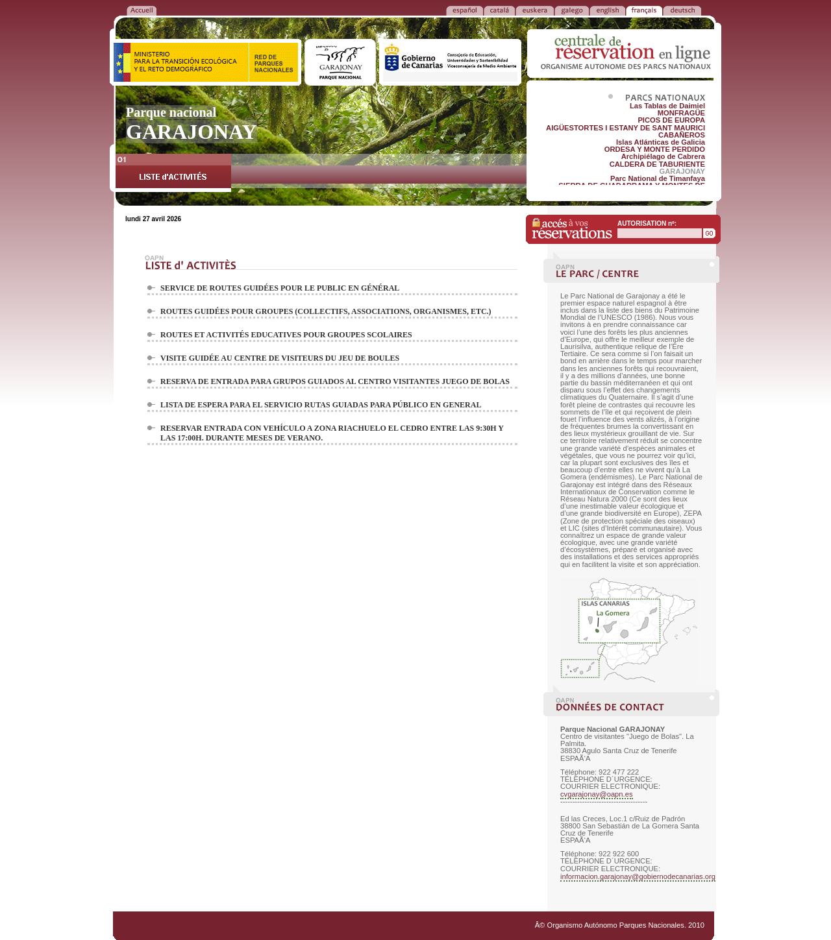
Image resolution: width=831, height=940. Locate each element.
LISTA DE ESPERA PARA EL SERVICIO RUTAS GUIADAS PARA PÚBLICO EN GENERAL (320, 404)
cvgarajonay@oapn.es (596, 794)
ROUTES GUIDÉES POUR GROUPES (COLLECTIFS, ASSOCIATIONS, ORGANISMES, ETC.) (325, 311)
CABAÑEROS (681, 135)
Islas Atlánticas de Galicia (660, 142)
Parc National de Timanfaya (657, 178)
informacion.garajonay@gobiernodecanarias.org (637, 876)
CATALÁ (499, 10)
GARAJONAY (682, 171)
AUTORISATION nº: (646, 223)
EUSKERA (534, 10)
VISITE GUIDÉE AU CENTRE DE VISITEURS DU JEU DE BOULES (279, 358)
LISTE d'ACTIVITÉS (173, 173)
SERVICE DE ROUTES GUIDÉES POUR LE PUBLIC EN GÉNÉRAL (279, 288)
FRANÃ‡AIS (644, 10)
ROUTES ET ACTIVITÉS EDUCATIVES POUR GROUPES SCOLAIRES (286, 334)
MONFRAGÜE (681, 113)
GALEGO (571, 10)
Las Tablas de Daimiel (667, 106)
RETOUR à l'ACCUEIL (141, 10)
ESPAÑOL (464, 10)
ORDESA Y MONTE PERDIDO (654, 149)
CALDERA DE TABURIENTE (657, 164)
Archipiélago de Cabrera (663, 156)
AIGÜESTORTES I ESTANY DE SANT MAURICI (625, 128)
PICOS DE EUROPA (671, 120)
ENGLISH (607, 10)
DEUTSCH (682, 10)
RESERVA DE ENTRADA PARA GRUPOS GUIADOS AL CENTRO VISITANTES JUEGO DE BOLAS (335, 381)
